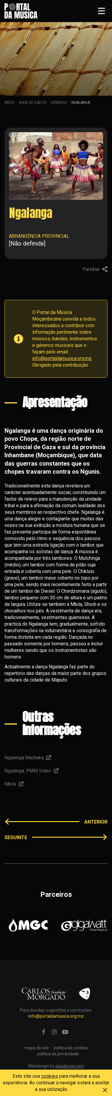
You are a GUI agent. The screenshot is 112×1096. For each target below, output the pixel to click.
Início (9, 102)
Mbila (14, 784)
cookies (49, 1076)
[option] (28, 925)
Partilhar (95, 269)
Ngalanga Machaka (27, 757)
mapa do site (36, 1047)
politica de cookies (70, 1047)
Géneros (59, 102)
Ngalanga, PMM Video (31, 771)
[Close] (105, 1089)
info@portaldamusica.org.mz (62, 358)
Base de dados (32, 102)
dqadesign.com (69, 1066)
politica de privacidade (58, 1053)
